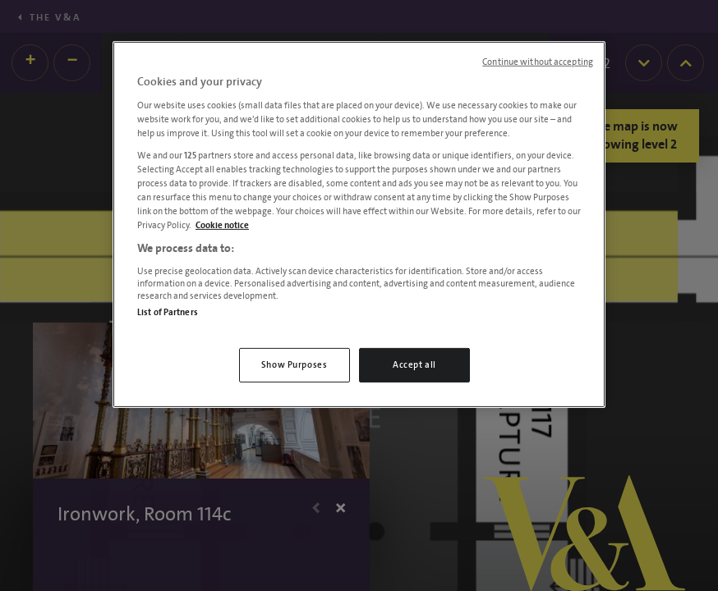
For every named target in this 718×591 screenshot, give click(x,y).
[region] (359, 224)
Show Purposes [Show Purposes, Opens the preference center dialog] (294, 365)
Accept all (414, 365)
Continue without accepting (537, 62)
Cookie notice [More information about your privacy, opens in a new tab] (222, 225)
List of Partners (167, 312)
